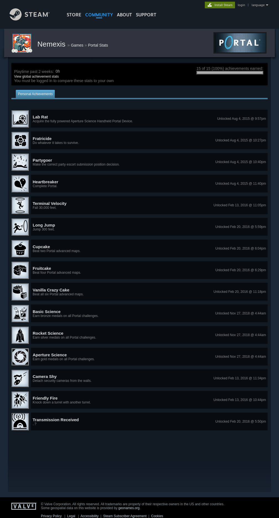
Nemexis (52, 44)
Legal (71, 516)
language (258, 5)
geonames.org (129, 508)
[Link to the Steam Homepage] (33, 19)
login (241, 5)
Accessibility (90, 516)
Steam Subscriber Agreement (125, 516)
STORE (74, 14)
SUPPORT (146, 14)
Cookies (157, 516)
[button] (139, 119)
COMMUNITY (99, 14)
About (124, 14)
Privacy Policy (51, 516)
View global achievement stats (36, 76)
